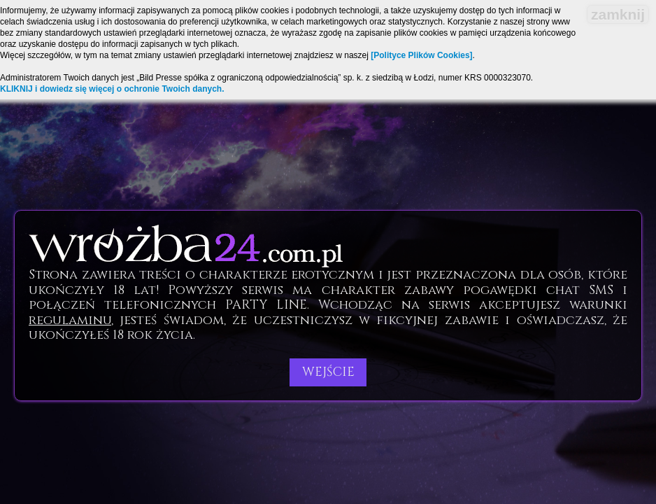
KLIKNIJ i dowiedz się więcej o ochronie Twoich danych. (112, 89)
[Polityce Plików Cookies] (421, 55)
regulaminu (70, 320)
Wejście (328, 372)
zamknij (618, 14)
